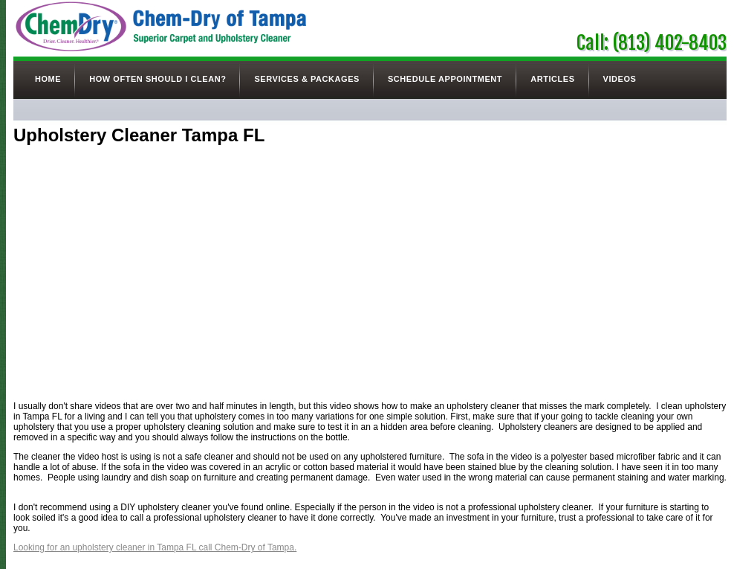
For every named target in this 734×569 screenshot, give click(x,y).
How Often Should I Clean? (157, 78)
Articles (552, 78)
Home (48, 78)
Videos (620, 78)
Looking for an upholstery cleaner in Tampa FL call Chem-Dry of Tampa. (154, 547)
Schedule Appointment (445, 78)
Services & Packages (306, 78)
